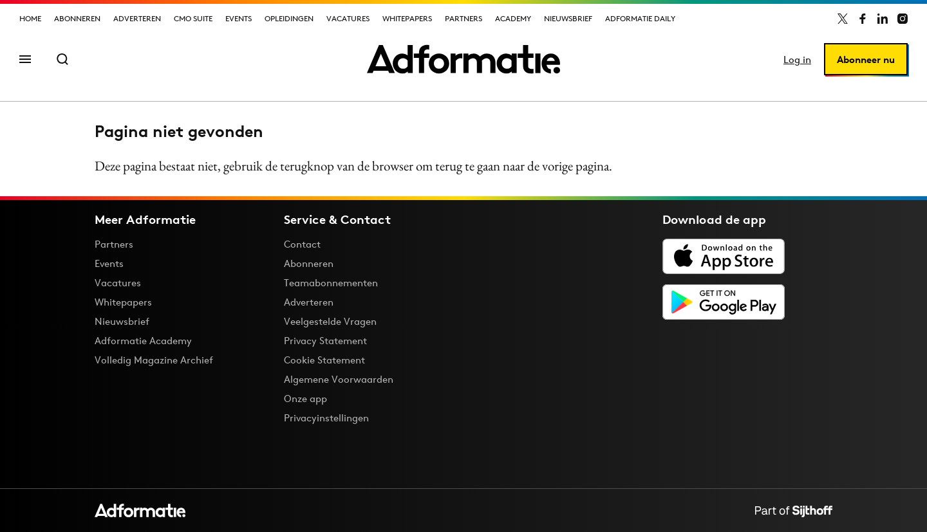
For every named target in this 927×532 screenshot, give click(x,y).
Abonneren (77, 18)
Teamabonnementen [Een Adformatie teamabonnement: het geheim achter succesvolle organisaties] (331, 283)
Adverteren (137, 18)
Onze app (305, 398)
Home (30, 18)
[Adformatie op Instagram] (902, 19)
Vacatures (348, 18)
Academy (513, 18)
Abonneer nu (866, 59)
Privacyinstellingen (326, 418)
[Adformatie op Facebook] (862, 19)
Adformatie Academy (143, 341)
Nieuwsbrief (568, 18)
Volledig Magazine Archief (154, 360)
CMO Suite (193, 18)
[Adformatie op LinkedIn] (882, 19)
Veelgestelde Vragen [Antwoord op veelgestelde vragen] (330, 321)
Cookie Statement (324, 360)
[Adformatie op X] (843, 19)
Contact (302, 244)
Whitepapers (407, 18)
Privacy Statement (325, 341)
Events (238, 18)
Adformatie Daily (640, 18)
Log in (797, 59)
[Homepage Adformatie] (463, 59)
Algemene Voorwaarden (338, 379)
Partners (463, 18)
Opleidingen (289, 18)
